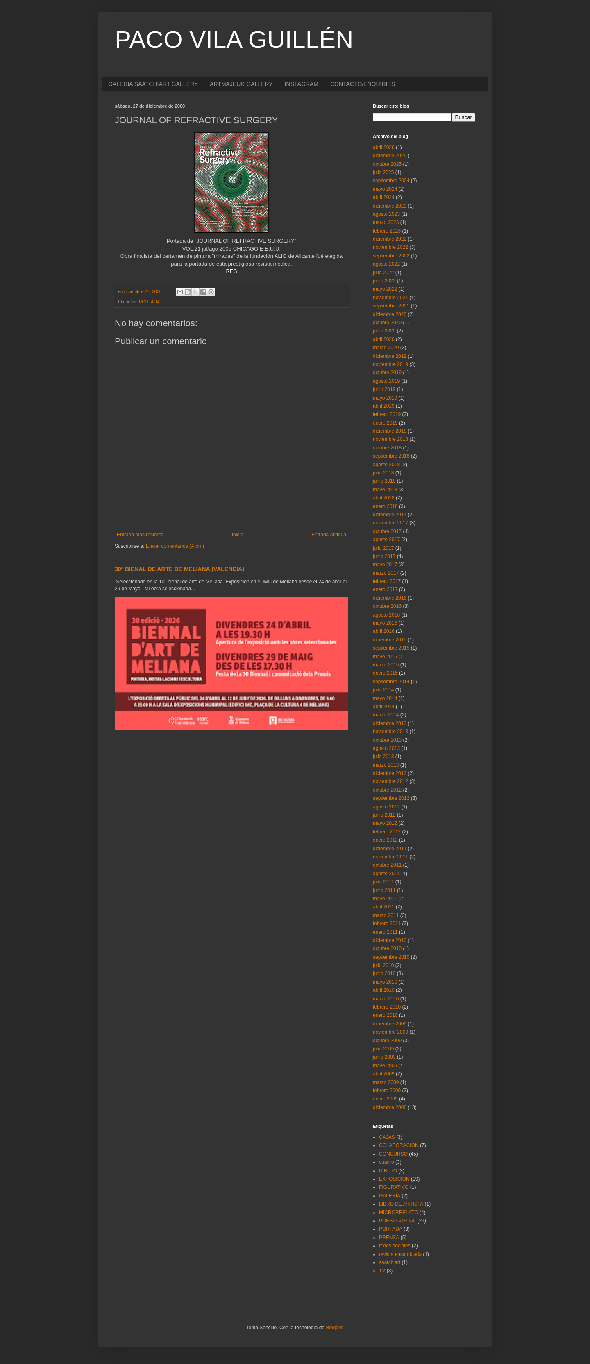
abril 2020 (384, 339)
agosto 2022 (386, 264)
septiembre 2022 (391, 256)
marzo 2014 (386, 715)
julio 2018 (383, 473)
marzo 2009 (386, 1082)
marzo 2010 (386, 999)
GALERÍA (389, 1196)
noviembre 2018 (390, 439)
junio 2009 (384, 1057)
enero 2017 (385, 589)
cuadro (386, 1162)
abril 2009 (384, 1074)
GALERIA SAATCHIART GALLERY (153, 84)
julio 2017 (383, 548)
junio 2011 (384, 890)
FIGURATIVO (393, 1187)
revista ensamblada (400, 1254)
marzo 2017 (386, 573)
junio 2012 (384, 815)
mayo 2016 (385, 623)
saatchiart (389, 1262)
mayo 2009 (385, 1065)
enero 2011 (385, 932)
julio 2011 (383, 882)
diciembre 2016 (389, 598)
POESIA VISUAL (397, 1221)
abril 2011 (384, 907)
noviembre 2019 (390, 364)
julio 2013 (383, 756)
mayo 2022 (385, 289)
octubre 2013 (387, 740)
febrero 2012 (387, 832)
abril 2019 (384, 406)
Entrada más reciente (140, 534)
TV (382, 1271)
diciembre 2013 (389, 723)
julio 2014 (383, 690)
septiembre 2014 (391, 681)
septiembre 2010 (391, 957)
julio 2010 (383, 965)
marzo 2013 (386, 765)
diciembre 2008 (389, 1107)
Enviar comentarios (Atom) (175, 546)
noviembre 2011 (390, 857)
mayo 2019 (385, 398)
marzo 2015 (386, 665)
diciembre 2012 (389, 773)
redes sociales (395, 1246)
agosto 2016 (386, 615)
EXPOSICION (394, 1179)
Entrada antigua (328, 534)
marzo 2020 (386, 347)
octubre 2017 (387, 531)
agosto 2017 (386, 539)
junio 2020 (384, 331)
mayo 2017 (385, 564)
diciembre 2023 (389, 206)
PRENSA (389, 1237)
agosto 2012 (386, 807)
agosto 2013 (386, 748)
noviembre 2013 (390, 731)
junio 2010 (384, 973)
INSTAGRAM (301, 84)
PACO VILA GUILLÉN (234, 39)
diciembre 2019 (389, 356)
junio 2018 (384, 481)
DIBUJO (388, 1171)
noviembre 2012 (390, 781)
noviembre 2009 (390, 1032)
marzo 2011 (386, 915)
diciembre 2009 (389, 1024)
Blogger (334, 1327)
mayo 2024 (385, 189)
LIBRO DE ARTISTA (401, 1204)
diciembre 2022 (389, 239)
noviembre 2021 (390, 297)
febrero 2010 (387, 1007)
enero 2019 (385, 423)
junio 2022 (384, 281)
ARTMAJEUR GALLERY (241, 84)
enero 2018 (385, 506)
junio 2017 (384, 556)
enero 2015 (385, 673)
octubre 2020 (387, 322)
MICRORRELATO (398, 1212)
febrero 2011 (387, 923)
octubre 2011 (387, 865)
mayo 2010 (385, 982)
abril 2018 (384, 498)
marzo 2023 (386, 222)
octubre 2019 (387, 372)
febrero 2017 (387, 581)
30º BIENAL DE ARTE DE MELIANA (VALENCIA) (179, 569)
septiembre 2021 (391, 306)
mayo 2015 (385, 656)
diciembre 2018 (389, 431)
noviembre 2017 (390, 523)
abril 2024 (384, 197)
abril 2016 (384, 631)
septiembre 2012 (391, 798)
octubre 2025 (387, 164)
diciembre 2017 (389, 514)
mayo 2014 (385, 698)
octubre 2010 (387, 948)
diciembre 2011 (389, 848)
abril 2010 (384, 990)
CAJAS (387, 1137)
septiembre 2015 (391, 648)
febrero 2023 (387, 231)
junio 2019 (384, 389)
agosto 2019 (386, 381)
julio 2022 (383, 273)
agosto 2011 (386, 873)
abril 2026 (384, 147)
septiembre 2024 (391, 180)
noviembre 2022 (390, 247)
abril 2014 (384, 706)
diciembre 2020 (389, 314)
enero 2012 (385, 840)
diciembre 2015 (389, 640)
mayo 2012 (385, 823)
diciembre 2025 (389, 155)
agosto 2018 (386, 464)
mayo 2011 (385, 898)
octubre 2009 (387, 1040)
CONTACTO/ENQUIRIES (362, 84)
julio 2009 (383, 1049)
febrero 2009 (387, 1090)
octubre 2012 (387, 790)
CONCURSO (393, 1154)
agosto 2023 (386, 214)
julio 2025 (383, 172)
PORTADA (149, 301)
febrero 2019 (387, 414)
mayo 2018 (385, 489)
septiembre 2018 (391, 456)
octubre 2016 (387, 606)
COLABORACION (399, 1145)
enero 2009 (385, 1099)
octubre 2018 (387, 448)
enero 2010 (385, 1015)
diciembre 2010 (389, 940)
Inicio (237, 534)
